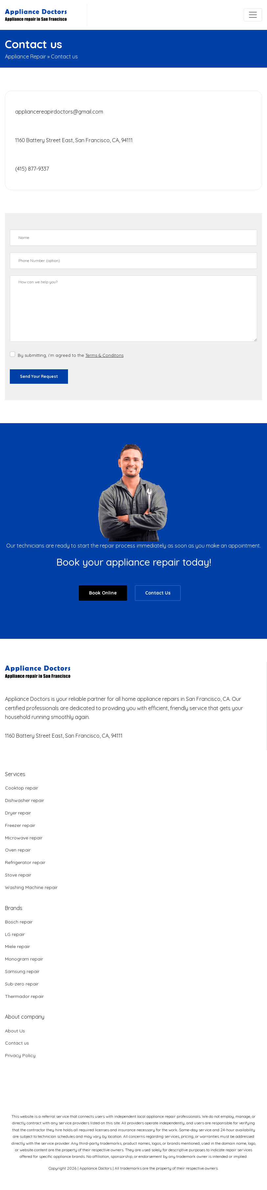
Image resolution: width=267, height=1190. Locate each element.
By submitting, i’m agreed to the (70, 355)
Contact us (17, 1043)
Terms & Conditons (104, 355)
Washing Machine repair (31, 887)
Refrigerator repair (25, 862)
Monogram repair (24, 959)
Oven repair (18, 850)
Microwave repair (23, 838)
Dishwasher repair (24, 800)
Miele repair (17, 946)
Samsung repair (22, 971)
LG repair (15, 934)
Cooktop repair (21, 788)
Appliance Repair (25, 56)
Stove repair (18, 875)
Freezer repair (20, 825)
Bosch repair (19, 922)
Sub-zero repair (21, 984)
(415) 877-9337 (32, 168)
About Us (15, 1031)
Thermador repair (24, 996)
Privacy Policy (20, 1055)
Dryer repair (18, 813)
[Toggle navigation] (253, 14)
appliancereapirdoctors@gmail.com (59, 111)
